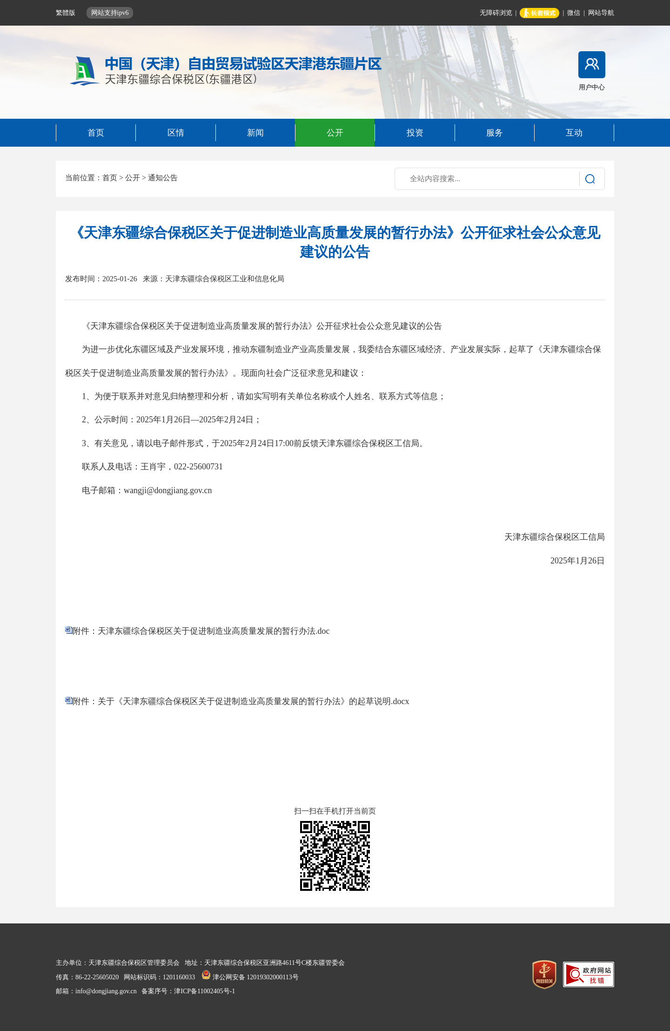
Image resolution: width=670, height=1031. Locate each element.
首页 (109, 178)
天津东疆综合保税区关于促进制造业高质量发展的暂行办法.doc (214, 631)
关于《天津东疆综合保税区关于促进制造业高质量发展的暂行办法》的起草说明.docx (253, 701)
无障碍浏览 (496, 12)
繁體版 (66, 12)
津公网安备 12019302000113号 (249, 977)
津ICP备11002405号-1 (204, 991)
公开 (132, 178)
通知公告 (163, 178)
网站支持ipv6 (110, 12)
